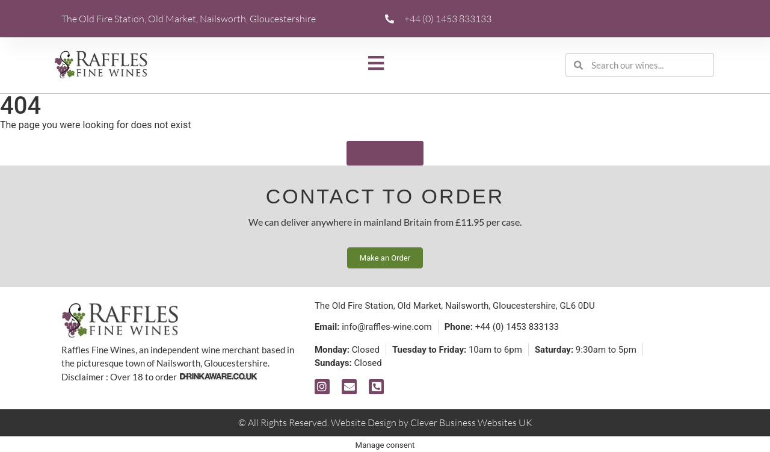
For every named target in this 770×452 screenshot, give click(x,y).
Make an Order (385, 257)
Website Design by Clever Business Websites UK (431, 422)
